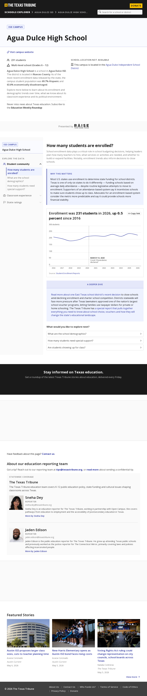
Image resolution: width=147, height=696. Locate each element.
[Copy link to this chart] (134, 213)
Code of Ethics (130, 686)
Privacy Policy (58, 690)
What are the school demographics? (18, 179)
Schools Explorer (17, 12)
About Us (54, 686)
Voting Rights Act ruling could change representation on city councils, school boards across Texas (115, 655)
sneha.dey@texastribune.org (38, 505)
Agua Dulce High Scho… (73, 12)
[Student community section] (22, 164)
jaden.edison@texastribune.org (39, 537)
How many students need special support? (21, 187)
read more (93, 469)
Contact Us (69, 686)
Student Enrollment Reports (68, 273)
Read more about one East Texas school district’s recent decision (86, 294)
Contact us (48, 453)
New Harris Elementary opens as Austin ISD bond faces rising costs (72, 652)
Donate (74, 690)
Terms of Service (109, 686)
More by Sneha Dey (35, 516)
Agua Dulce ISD (44, 12)
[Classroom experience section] (22, 195)
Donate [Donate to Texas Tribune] (136, 5)
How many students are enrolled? (21, 171)
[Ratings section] (22, 202)
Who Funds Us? (88, 686)
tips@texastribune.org (69, 469)
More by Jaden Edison (36, 551)
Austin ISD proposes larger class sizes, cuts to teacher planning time (28, 652)
